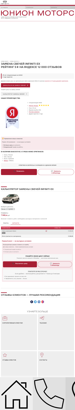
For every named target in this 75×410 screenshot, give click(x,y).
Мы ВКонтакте (39, 301)
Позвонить (19, 171)
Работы (5, 223)
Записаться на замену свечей (14, 85)
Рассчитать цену (19, 263)
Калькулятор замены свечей (13, 94)
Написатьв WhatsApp (56, 172)
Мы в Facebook (31, 301)
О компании (29, 7)
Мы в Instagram (42, 301)
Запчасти (15, 223)
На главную (4, 7)
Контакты (54, 7)
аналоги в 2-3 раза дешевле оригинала (56, 81)
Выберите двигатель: (7, 206)
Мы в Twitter (35, 301)
